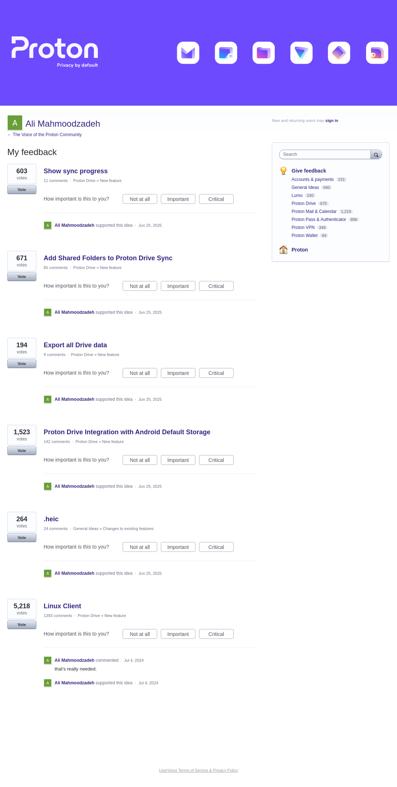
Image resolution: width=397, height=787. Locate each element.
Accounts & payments (313, 179)
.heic (51, 519)
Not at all (143, 200)
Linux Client (62, 606)
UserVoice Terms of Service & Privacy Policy (198, 770)
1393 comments (58, 615)
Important (181, 200)
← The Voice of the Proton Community (44, 134)
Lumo (297, 195)
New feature (111, 180)
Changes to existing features (128, 528)
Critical (221, 200)
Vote (21, 189)
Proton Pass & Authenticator (319, 219)
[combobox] (326, 154)
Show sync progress (76, 171)
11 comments (56, 180)
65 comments (56, 267)
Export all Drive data (75, 345)
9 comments (54, 354)
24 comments (56, 528)
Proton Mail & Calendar (314, 211)
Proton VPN (303, 227)
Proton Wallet (305, 235)
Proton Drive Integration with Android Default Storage (127, 432)
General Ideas (85, 528)
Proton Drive (84, 180)
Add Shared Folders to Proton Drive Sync (108, 258)
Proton (299, 250)
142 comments (57, 441)
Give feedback (308, 171)
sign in (331, 120)
